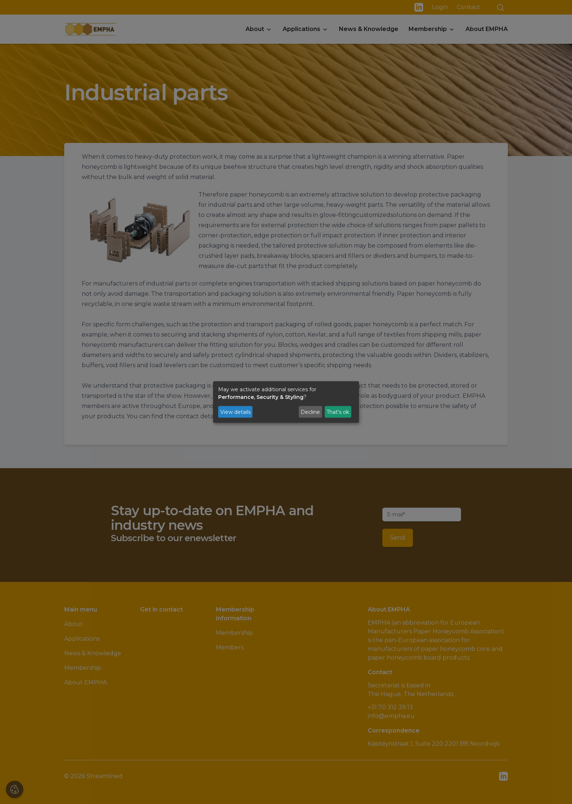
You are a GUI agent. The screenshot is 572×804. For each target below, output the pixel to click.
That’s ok (337, 411)
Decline (310, 411)
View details (235, 411)
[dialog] (286, 402)
